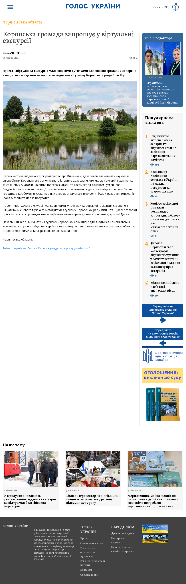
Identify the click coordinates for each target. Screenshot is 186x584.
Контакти (86, 570)
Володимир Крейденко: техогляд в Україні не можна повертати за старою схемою (163, 182)
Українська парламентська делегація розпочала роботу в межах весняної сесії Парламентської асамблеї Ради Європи (162, 92)
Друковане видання (123, 533)
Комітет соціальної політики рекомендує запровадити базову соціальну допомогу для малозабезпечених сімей (165, 217)
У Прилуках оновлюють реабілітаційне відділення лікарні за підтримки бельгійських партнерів (30, 501)
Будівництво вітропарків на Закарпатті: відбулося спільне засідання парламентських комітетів (163, 148)
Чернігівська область (22, 22)
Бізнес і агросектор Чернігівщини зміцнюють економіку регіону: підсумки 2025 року (92, 499)
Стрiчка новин (89, 575)
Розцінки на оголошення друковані (87, 552)
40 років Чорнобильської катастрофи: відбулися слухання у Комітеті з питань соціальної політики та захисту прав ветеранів (165, 257)
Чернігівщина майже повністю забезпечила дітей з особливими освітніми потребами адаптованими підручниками (153, 501)
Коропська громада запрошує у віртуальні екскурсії (68, 37)
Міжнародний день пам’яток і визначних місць (164, 287)
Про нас (85, 538)
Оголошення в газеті (92, 543)
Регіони (6, 248)
